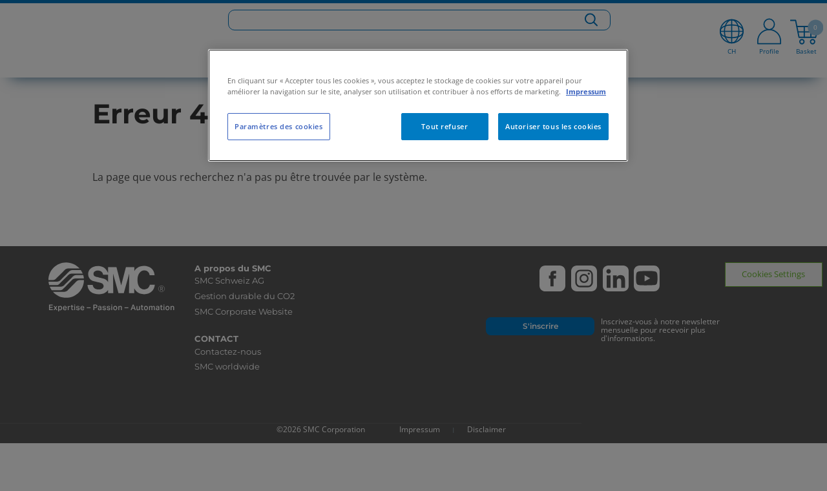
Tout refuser (444, 126)
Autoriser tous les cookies (553, 126)
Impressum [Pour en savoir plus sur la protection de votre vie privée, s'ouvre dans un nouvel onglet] (586, 91)
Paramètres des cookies (279, 126)
